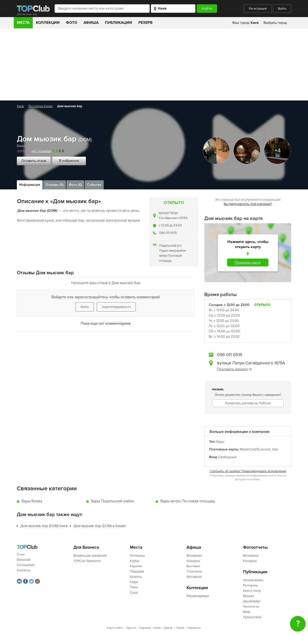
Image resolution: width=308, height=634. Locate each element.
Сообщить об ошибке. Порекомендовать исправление (248, 471)
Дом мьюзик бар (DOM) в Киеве (100, 526)
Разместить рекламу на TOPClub (248, 403)
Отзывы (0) (54, 185)
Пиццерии (137, 571)
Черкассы (194, 628)
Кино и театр (252, 591)
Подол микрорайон (172, 251)
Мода (246, 612)
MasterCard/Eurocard (255, 449)
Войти (282, 9)
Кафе (134, 582)
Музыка (248, 596)
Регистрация (258, 9)
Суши (134, 593)
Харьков (145, 628)
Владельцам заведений (90, 556)
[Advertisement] (154, 64)
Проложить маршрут (234, 369)
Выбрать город (275, 23)
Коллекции (48, 22)
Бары (21, 146)
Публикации (118, 22)
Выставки (193, 566)
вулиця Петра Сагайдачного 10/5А (173, 215)
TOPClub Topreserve (87, 561)
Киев (20, 106)
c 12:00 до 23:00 (170, 225)
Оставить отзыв (33, 161)
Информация (29, 185)
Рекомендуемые (197, 596)
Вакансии (23, 560)
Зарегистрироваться (116, 307)
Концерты (193, 561)
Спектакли (194, 571)
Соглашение (25, 565)
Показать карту (248, 262)
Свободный (227, 457)
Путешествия (252, 617)
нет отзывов (41, 151)
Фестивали (194, 577)
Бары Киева (32, 501)
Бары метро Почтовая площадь (187, 501)
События (94, 185)
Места (23, 22)
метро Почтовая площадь (170, 258)
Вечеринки (194, 556)
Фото (71, 22)
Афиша (91, 22)
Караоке (136, 566)
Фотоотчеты (255, 547)
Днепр (168, 628)
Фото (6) (75, 185)
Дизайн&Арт (251, 601)
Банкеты (136, 577)
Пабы (134, 587)
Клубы (134, 561)
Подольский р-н (170, 246)
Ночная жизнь (253, 580)
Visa (275, 449)
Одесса (131, 628)
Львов (180, 628)
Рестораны (137, 556)
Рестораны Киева (40, 106)
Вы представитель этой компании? (248, 204)
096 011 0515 (168, 233)
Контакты (23, 570)
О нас (21, 554)
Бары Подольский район (112, 501)
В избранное (69, 161)
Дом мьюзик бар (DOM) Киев (44, 526)
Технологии (251, 607)
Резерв (145, 22)
